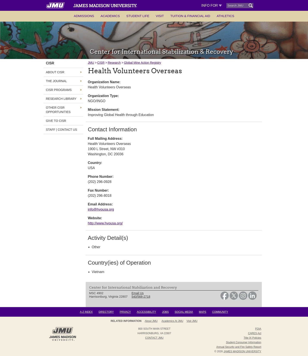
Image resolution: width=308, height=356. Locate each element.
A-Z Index (86, 311)
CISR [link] (50, 63)
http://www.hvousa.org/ (105, 223)
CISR (100, 62)
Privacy (125, 311)
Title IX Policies (252, 337)
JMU (91, 62)
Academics (110, 16)
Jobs (165, 311)
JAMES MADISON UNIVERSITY (242, 351)
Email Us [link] (138, 293)
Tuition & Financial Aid (190, 16)
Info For (211, 5)
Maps (202, 311)
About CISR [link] (55, 72)
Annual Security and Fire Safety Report (238, 346)
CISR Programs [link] (59, 90)
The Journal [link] (56, 81)
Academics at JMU (172, 321)
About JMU (151, 321)
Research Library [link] (61, 98)
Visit (160, 16)
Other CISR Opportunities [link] (58, 110)
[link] (224, 298)
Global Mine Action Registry (142, 62)
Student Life (137, 16)
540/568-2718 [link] (141, 296)
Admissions (84, 16)
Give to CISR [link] (56, 120)
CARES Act (254, 333)
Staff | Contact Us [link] (61, 129)
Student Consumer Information (243, 342)
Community (220, 311)
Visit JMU (191, 321)
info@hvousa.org (101, 209)
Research (114, 62)
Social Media (184, 311)
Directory (106, 311)
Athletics (225, 16)
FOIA (258, 328)
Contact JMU (154, 337)
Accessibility (146, 311)
